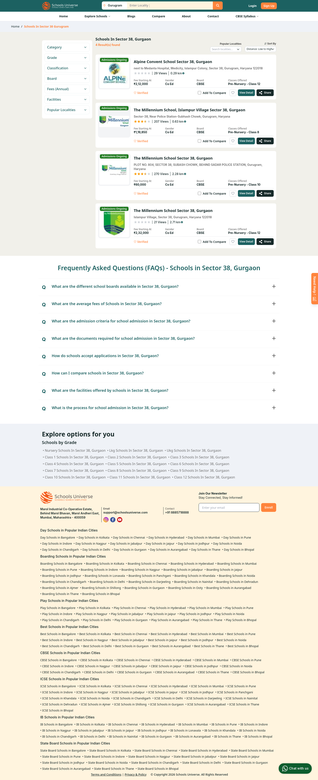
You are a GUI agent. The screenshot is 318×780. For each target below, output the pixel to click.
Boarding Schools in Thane (60, 594)
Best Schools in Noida (231, 640)
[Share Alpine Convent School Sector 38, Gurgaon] (265, 92)
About (186, 16)
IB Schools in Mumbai (193, 724)
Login (253, 6)
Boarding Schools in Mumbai (237, 564)
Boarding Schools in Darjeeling (149, 582)
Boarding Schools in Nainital (193, 582)
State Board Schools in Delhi (201, 763)
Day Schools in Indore (57, 543)
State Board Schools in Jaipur (239, 756)
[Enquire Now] (314, 288)
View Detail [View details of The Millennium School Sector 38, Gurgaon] (246, 193)
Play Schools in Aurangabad (170, 620)
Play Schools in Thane (207, 620)
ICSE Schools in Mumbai (207, 686)
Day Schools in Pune (237, 537)
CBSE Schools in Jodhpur (201, 666)
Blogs (131, 16)
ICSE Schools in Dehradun (59, 704)
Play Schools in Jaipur (161, 614)
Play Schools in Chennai (130, 608)
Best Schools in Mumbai (207, 634)
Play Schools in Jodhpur (196, 614)
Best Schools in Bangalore (58, 634)
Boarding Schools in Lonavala (105, 576)
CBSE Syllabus (247, 16)
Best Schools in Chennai (130, 634)
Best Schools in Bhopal (243, 646)
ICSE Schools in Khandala (59, 698)
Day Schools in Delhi (96, 550)
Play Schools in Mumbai (205, 608)
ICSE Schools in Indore (57, 692)
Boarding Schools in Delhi (107, 582)
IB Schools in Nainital (123, 736)
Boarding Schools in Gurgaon (144, 588)
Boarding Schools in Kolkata (105, 564)
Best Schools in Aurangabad (171, 646)
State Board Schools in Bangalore (63, 750)
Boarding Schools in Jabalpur (183, 570)
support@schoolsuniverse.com (125, 512)
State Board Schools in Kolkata (110, 750)
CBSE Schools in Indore (58, 666)
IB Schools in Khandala (219, 730)
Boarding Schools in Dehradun (237, 582)
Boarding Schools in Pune (59, 570)
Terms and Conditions (106, 774)
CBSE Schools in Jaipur (166, 666)
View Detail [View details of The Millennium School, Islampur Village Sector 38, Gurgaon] (246, 141)
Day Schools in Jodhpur (193, 543)
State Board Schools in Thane (114, 769)
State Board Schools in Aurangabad (66, 769)
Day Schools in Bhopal (239, 550)
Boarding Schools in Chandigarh (64, 582)
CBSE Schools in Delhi (99, 672)
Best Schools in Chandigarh (60, 646)
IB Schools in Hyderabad (158, 724)
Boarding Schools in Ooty (185, 588)
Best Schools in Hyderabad (169, 634)
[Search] (218, 5)
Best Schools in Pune (241, 634)
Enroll (268, 507)
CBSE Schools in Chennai (133, 660)
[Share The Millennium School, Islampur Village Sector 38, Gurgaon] (265, 141)
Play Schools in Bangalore (57, 608)
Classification (67, 68)
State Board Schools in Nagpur (149, 756)
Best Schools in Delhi (97, 646)
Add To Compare (214, 93)
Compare (158, 16)
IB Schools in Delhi (92, 736)
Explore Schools (97, 16)
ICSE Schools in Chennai (131, 686)
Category (67, 47)
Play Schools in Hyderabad (168, 608)
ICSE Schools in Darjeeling (204, 698)
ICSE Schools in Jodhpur (197, 692)
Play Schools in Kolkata (94, 608)
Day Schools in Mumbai (204, 537)
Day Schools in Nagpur (91, 543)
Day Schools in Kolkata (94, 537)
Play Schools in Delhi (97, 620)
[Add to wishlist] (233, 92)
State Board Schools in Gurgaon (246, 763)
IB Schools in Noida (252, 730)
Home (63, 16)
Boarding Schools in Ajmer (60, 588)
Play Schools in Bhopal (241, 620)
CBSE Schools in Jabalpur (130, 666)
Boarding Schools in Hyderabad (192, 564)
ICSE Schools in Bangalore (58, 686)
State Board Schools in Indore (104, 756)
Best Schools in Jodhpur (197, 640)
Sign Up (268, 6)
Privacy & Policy (135, 774)
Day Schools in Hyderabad (166, 537)
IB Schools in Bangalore (56, 724)
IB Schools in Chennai (123, 724)
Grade (67, 57)
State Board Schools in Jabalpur (195, 756)
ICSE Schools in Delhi (168, 698)
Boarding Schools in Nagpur (140, 570)
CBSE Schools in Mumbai (211, 660)
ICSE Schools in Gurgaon (167, 704)
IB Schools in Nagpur (56, 730)
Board (67, 78)
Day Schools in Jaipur (160, 543)
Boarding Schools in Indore (99, 570)
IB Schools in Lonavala (185, 730)
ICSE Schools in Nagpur (92, 692)
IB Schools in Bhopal (258, 736)
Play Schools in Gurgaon (131, 620)
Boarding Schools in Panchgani (149, 576)
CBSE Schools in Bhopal (248, 672)
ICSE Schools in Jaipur (163, 692)
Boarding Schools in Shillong (101, 588)
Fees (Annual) (67, 89)
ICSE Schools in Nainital (242, 698)
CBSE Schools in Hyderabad (172, 660)
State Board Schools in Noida (108, 763)
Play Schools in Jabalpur (127, 614)
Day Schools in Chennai (129, 537)
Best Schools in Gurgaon (132, 646)
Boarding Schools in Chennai (147, 564)
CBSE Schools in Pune (246, 660)
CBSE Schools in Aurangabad (174, 672)
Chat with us (295, 768)
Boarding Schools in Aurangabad (228, 588)
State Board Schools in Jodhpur (63, 763)
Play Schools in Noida (229, 614)
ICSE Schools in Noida (95, 698)
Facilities (67, 99)
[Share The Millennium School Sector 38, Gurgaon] (265, 193)
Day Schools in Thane (205, 550)
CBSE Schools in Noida (237, 666)
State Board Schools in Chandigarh (155, 763)
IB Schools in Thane (227, 736)
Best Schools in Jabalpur (128, 640)
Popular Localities (67, 110)
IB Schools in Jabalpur (89, 730)
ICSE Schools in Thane (244, 704)
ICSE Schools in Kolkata (95, 686)
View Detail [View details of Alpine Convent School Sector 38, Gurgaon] (246, 92)
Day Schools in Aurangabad (169, 550)
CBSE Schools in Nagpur (93, 666)
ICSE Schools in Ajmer (96, 704)
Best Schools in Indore (57, 640)
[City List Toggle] (113, 5)
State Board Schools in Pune (61, 756)
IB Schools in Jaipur (121, 730)
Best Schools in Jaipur (163, 640)
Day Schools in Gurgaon (130, 550)
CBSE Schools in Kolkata (96, 660)
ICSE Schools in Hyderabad (169, 686)
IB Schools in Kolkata (90, 724)
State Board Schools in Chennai (155, 750)
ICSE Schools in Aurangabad (206, 704)
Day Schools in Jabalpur (126, 543)
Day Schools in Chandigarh (60, 550)
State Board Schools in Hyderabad (204, 750)
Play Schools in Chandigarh (60, 620)
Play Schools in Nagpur (91, 614)
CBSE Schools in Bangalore (58, 660)
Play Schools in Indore (57, 614)
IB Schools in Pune (224, 724)
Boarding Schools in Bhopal (101, 594)
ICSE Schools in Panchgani (235, 692)
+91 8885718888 (177, 512)
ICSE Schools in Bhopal (57, 710)
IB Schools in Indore (254, 724)
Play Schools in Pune (239, 608)
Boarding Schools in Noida (237, 576)
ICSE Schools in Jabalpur (128, 692)
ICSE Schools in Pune (241, 686)
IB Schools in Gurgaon (156, 736)
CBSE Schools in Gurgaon (134, 672)
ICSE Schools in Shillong (130, 704)
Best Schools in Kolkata (95, 634)
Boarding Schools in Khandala (194, 576)
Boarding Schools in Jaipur (224, 570)
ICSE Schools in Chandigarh (132, 698)
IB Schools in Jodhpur (152, 730)
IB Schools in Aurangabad (193, 736)
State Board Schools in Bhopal (158, 769)
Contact (213, 16)
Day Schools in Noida (227, 543)
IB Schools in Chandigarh (59, 736)
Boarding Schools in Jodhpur (61, 576)
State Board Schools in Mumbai (252, 750)
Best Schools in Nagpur (92, 640)
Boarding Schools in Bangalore (61, 564)
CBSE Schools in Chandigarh (61, 672)
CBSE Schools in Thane (213, 672)
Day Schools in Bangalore (57, 537)
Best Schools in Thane (209, 646)
